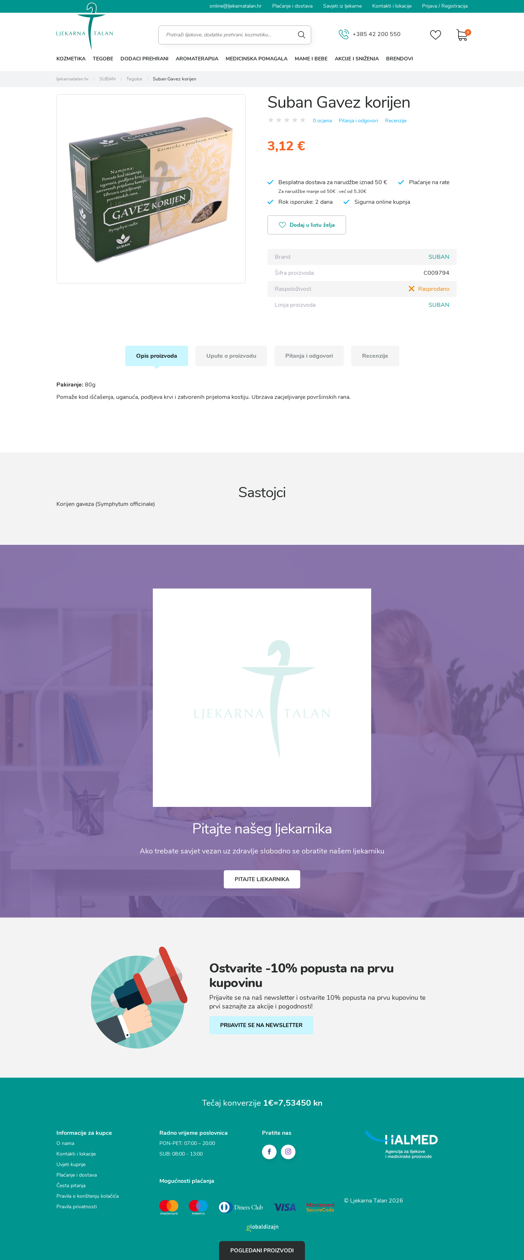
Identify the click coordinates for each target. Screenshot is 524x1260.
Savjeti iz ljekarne (342, 6)
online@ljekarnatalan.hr (236, 6)
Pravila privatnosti (76, 1206)
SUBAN (439, 257)
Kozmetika (71, 58)
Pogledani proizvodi (262, 1250)
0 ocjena (322, 120)
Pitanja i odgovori (358, 120)
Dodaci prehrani (144, 58)
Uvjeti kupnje (71, 1164)
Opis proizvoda (156, 356)
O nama (65, 1143)
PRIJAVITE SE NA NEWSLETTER (261, 1025)
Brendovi (399, 58)
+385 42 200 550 (370, 34)
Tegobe (103, 58)
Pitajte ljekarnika (262, 879)
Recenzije (395, 120)
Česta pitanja (71, 1185)
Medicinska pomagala (256, 58)
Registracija (454, 6)
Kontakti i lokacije (392, 6)
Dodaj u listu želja (307, 225)
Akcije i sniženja (357, 58)
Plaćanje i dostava (292, 6)
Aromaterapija (197, 58)
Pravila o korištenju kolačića (87, 1196)
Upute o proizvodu (231, 356)
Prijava (429, 6)
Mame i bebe (311, 58)
